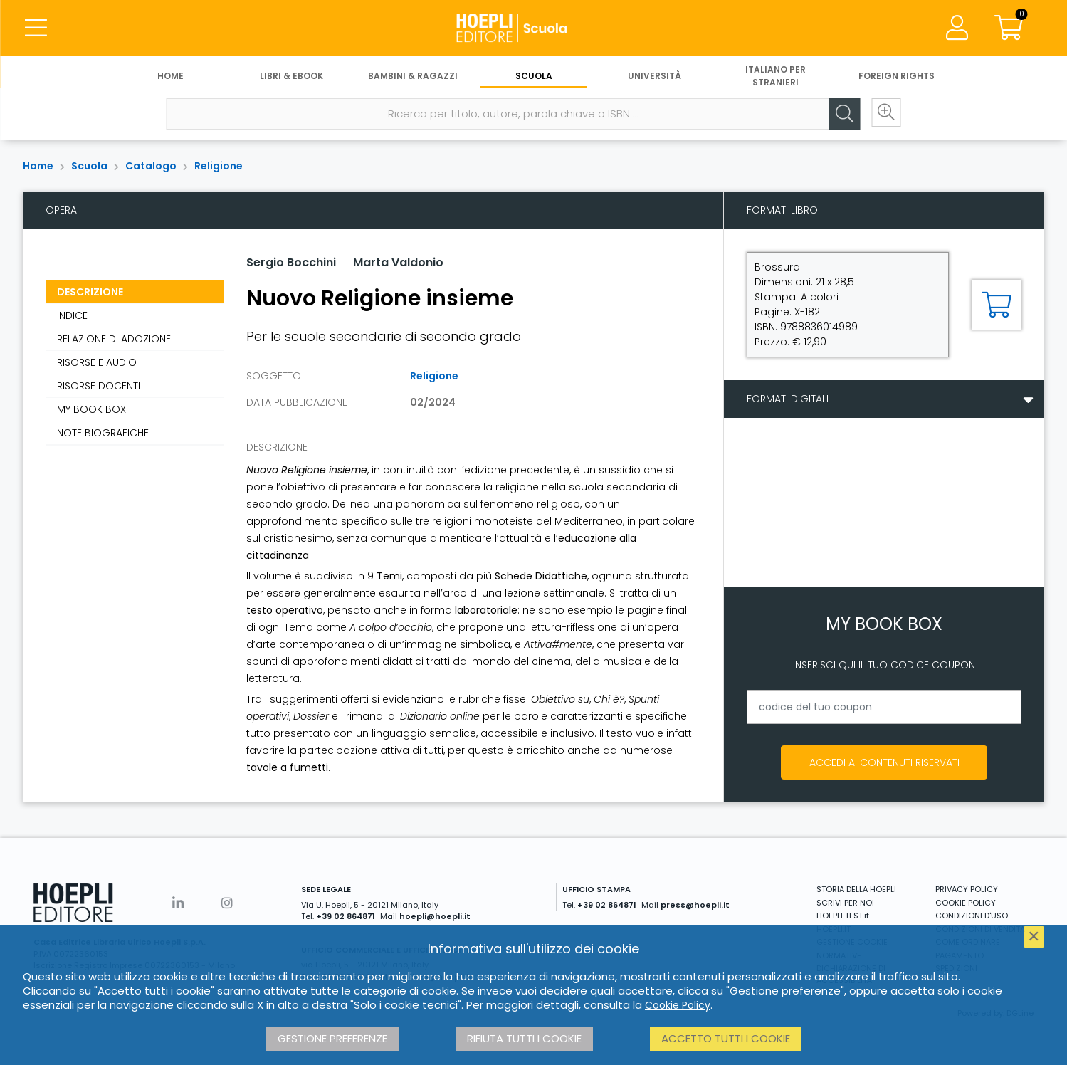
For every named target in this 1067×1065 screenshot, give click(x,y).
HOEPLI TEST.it (842, 915)
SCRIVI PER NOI (845, 902)
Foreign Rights (896, 76)
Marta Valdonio (398, 262)
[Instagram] (227, 903)
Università (654, 76)
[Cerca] (841, 114)
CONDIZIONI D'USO (971, 915)
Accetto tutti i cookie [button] (725, 1038)
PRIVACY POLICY (966, 889)
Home (170, 76)
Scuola (533, 76)
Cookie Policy (677, 1005)
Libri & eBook (291, 76)
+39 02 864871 (345, 916)
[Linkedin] (178, 903)
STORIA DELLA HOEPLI (856, 889)
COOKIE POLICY (965, 902)
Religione (218, 166)
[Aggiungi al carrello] (996, 305)
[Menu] (35, 28)
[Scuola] (533, 28)
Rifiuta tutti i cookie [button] (524, 1038)
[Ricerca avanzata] (884, 114)
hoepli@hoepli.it (435, 916)
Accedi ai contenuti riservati (884, 762)
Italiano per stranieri (775, 76)
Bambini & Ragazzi (413, 76)
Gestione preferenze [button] (332, 1038)
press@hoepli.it (695, 905)
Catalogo (151, 166)
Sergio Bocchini (291, 262)
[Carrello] (1008, 28)
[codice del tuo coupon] (884, 707)
